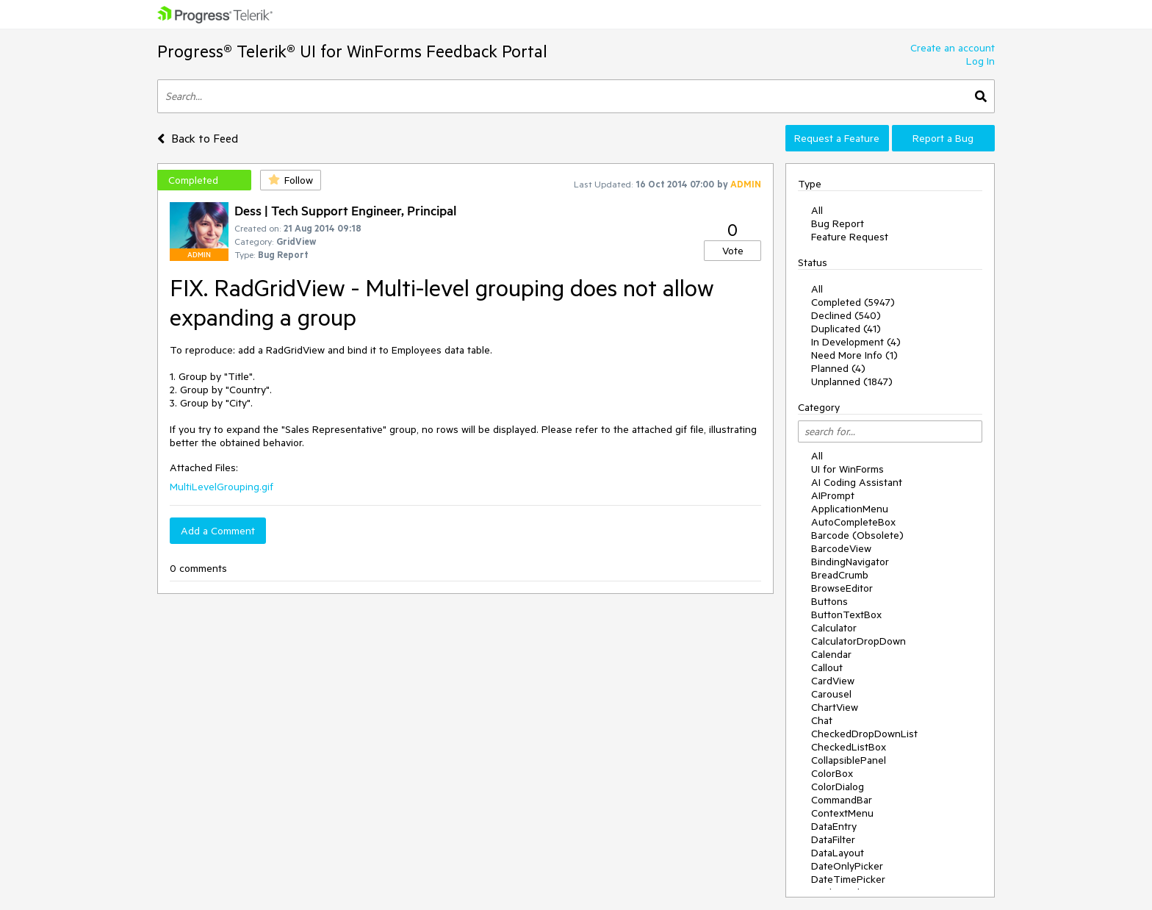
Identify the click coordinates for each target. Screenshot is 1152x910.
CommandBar (841, 799)
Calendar (831, 654)
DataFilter (833, 839)
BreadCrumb (839, 574)
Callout (827, 667)
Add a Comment (218, 530)
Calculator (834, 627)
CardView (832, 680)
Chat (821, 720)
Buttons (829, 601)
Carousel (831, 694)
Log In (980, 61)
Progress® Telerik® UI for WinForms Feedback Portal (352, 51)
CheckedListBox (848, 746)
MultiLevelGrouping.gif (221, 486)
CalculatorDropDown (858, 641)
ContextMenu (842, 813)
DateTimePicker (848, 879)
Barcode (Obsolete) (857, 535)
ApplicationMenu (849, 508)
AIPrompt (832, 495)
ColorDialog (837, 786)
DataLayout (837, 852)
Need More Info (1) (854, 355)
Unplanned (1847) (852, 381)
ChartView (834, 707)
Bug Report (837, 223)
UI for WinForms (847, 469)
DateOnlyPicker (847, 866)
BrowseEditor (842, 588)
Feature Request (849, 236)
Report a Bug (942, 138)
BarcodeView (841, 548)
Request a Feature (836, 138)
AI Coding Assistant (856, 482)
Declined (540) (846, 315)
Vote (733, 250)
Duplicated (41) (846, 328)
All (817, 210)
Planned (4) (838, 368)
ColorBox (832, 773)
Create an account (952, 47)
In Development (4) (856, 341)
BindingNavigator (850, 561)
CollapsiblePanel (848, 760)
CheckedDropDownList (864, 733)
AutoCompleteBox (853, 522)
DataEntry (834, 826)
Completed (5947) (853, 302)
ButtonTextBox (846, 614)
